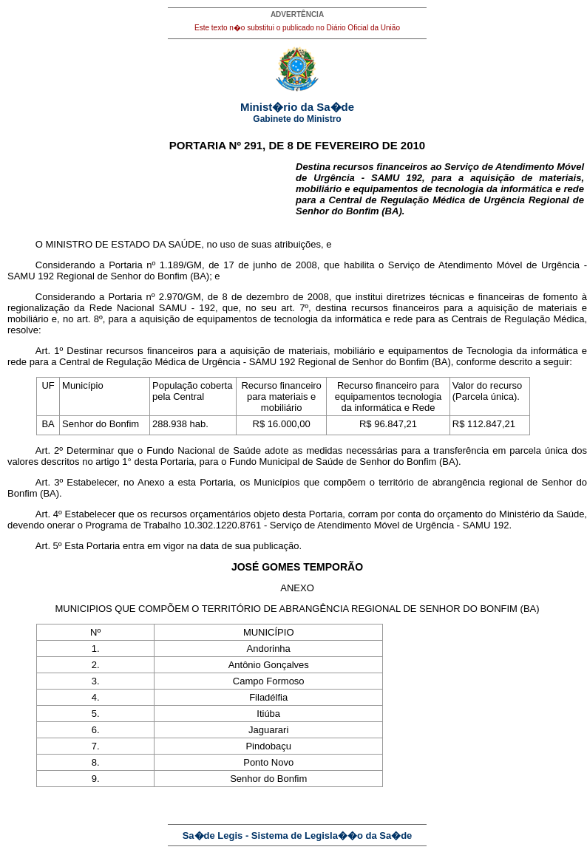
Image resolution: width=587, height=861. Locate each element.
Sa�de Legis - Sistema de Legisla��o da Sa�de (298, 835)
